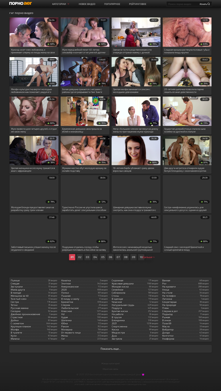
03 (87, 257)
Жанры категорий (110, 363)
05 (103, 257)
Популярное (112, 3)
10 (141, 257)
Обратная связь (110, 369)
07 (118, 257)
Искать (205, 4)
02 (79, 257)
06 (110, 257)
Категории (61, 3)
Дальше (149, 257)
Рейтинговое (137, 3)
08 (126, 257)
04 (95, 257)
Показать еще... (111, 348)
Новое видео (87, 3)
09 (133, 257)
